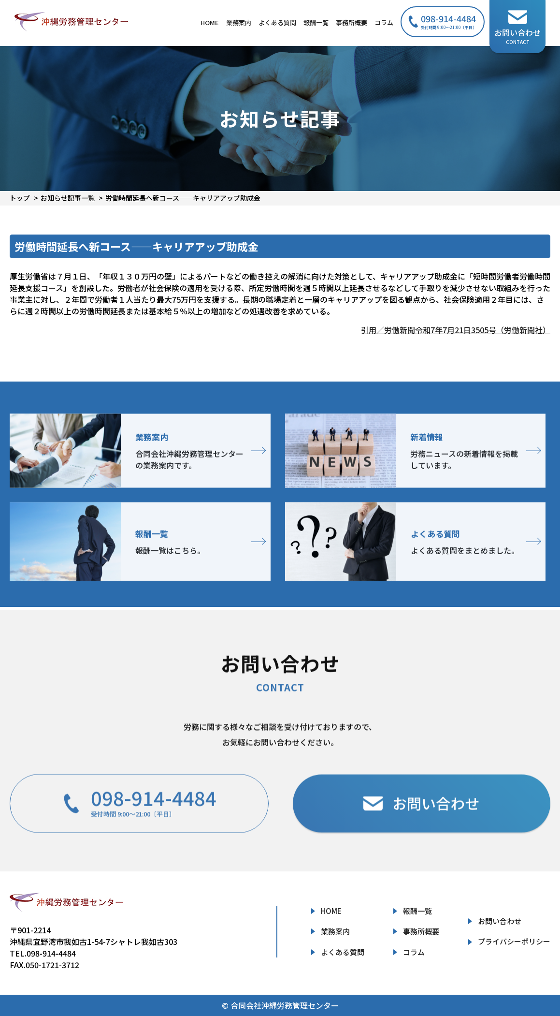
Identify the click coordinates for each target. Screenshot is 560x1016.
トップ (20, 198)
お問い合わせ (499, 921)
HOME (210, 22)
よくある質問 (277, 22)
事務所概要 (351, 22)
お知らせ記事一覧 (68, 198)
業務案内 (238, 22)
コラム (383, 22)
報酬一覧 (316, 22)
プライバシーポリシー (514, 941)
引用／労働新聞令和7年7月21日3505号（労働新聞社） (455, 330)
